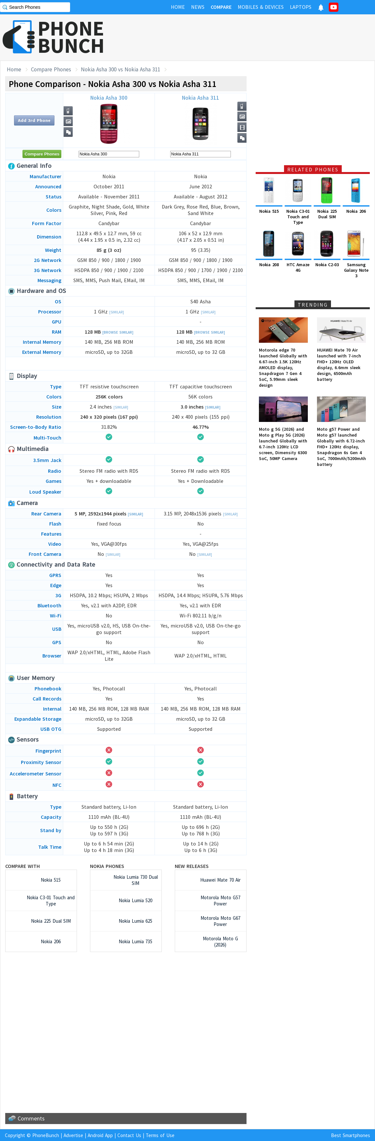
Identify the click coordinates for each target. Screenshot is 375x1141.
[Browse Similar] (117, 332)
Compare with (22, 866)
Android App (100, 1135)
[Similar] (116, 312)
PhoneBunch (45, 1135)
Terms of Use (160, 1135)
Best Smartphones (350, 1135)
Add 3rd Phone (34, 120)
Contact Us (129, 1135)
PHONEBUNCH (71, 37)
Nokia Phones (107, 866)
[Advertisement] (256, 37)
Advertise (73, 1135)
